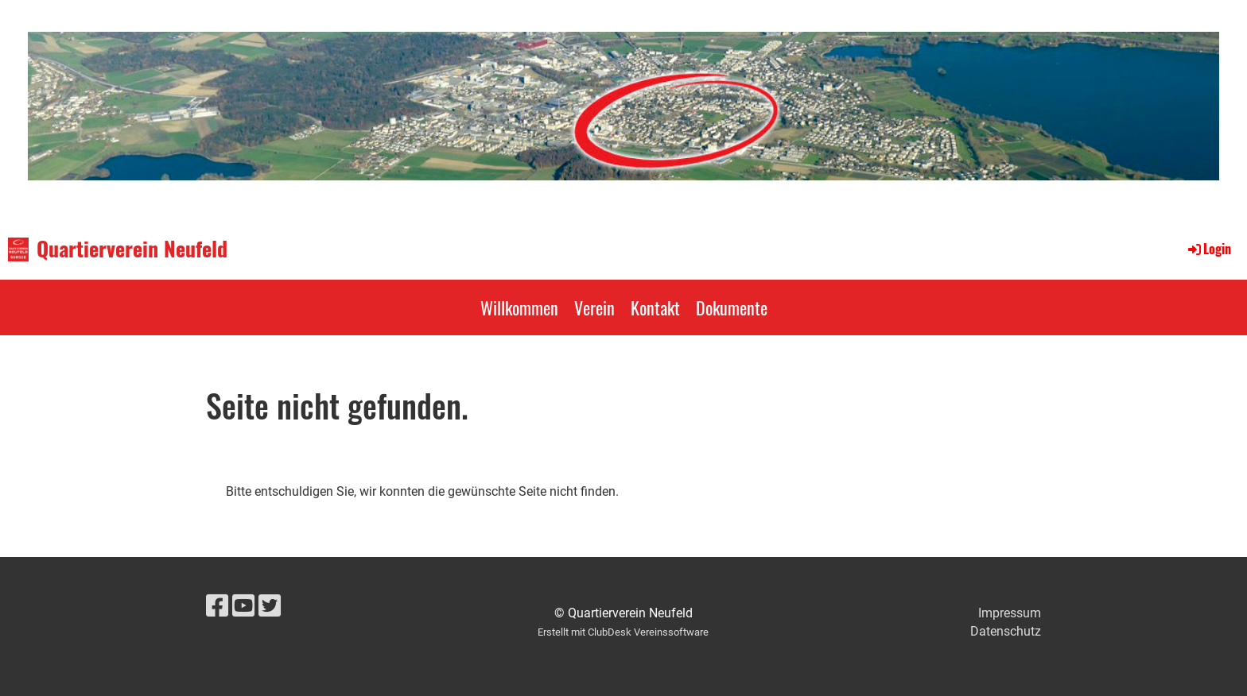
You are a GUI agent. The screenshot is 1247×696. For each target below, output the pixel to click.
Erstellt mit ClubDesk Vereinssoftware (623, 632)
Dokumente (731, 307)
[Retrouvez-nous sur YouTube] (243, 606)
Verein (594, 307)
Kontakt (655, 307)
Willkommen (519, 307)
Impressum (1009, 613)
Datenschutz (1005, 631)
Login (1208, 248)
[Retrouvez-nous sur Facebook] (217, 606)
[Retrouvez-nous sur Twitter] (269, 606)
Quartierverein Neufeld (132, 248)
